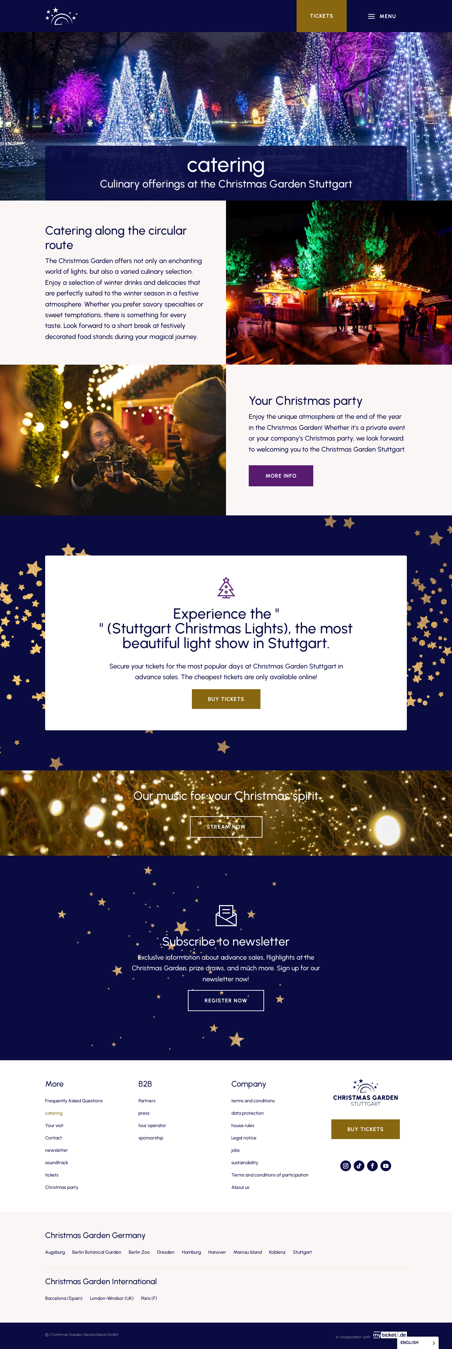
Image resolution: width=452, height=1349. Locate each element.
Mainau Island (247, 1252)
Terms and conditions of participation (270, 1175)
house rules (242, 1125)
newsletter (56, 1150)
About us (240, 1187)
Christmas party (61, 1187)
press (143, 1113)
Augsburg (55, 1252)
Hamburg (191, 1252)
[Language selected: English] (418, 1343)
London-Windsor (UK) (112, 1298)
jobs (235, 1150)
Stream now (226, 827)
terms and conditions (253, 1101)
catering (54, 1113)
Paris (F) (149, 1298)
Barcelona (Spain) (64, 1298)
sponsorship (150, 1138)
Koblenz (277, 1252)
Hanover (217, 1252)
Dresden (166, 1252)
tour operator (152, 1125)
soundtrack (56, 1163)
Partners (146, 1101)
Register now (226, 1000)
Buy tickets (226, 699)
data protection (247, 1113)
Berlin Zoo (139, 1252)
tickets (321, 16)
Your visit (54, 1125)
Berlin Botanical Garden (96, 1252)
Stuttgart (302, 1252)
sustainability (244, 1163)
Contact (53, 1138)
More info (281, 476)
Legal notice (243, 1138)
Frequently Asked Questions (74, 1101)
